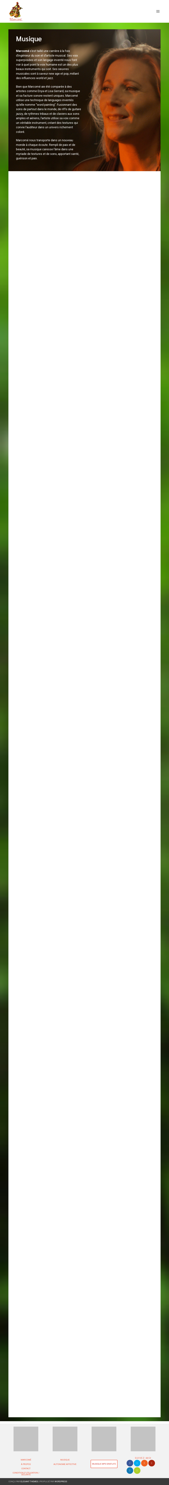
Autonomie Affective (64, 1464)
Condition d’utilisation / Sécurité (26, 1474)
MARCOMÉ (26, 1460)
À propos (26, 1464)
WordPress (61, 1481)
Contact (26, 1468)
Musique (65, 1460)
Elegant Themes (29, 1481)
